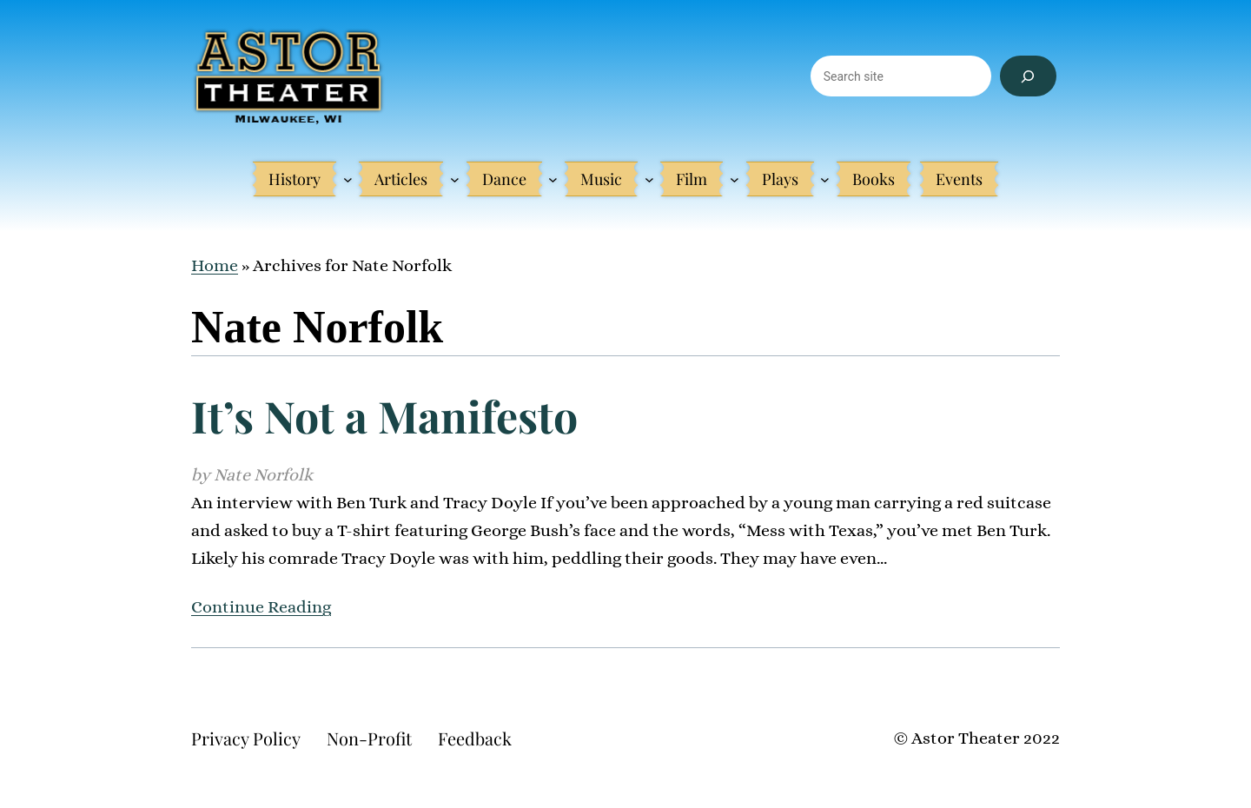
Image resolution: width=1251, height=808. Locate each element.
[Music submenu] (649, 179)
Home (214, 265)
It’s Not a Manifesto (384, 416)
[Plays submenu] (825, 179)
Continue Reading (261, 607)
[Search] (1028, 76)
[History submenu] (348, 179)
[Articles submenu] (455, 179)
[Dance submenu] (553, 179)
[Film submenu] (734, 179)
